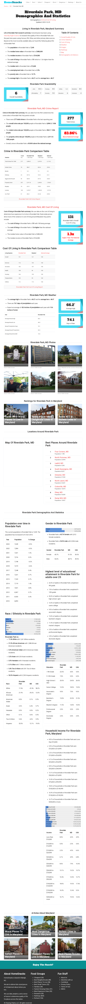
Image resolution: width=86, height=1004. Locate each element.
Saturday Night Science (12, 35)
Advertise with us (67, 980)
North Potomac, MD (62, 458)
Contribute (64, 982)
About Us (78, 2)
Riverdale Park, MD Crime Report (43, 108)
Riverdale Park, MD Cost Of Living (43, 207)
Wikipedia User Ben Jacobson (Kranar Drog (72, 367)
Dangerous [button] (62, 2)
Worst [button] (55, 2)
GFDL (59, 369)
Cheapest (37, 977)
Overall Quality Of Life (68, 37)
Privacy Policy (65, 984)
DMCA (63, 989)
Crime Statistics (66, 40)
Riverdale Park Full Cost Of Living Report (29, 287)
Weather (64, 45)
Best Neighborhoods (41, 980)
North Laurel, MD (61, 481)
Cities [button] (28, 2)
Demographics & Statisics (69, 55)
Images (63, 47)
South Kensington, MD (63, 469)
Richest (36, 998)
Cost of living (65, 42)
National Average (45, 253)
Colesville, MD (60, 487)
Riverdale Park (22, 253)
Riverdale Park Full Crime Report (29, 199)
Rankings (64, 50)
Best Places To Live (40, 982)
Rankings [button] (71, 2)
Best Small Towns (40, 984)
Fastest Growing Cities (41, 989)
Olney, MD (58, 492)
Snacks (13, 2)
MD (11, 6)
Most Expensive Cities (41, 991)
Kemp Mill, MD (60, 498)
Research (37, 993)
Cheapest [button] (47, 2)
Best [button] (33, 2)
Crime (43, 20)
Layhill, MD (59, 463)
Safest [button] (40, 2)
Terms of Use (65, 987)
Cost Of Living (51, 20)
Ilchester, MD (60, 475)
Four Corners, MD (62, 452)
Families (37, 987)
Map (62, 52)
